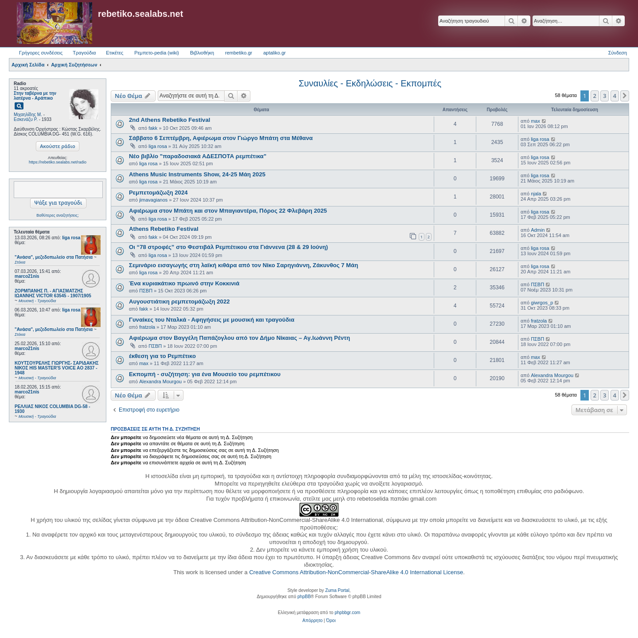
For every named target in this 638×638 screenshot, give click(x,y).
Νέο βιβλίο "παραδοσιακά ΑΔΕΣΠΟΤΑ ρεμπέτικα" (197, 156)
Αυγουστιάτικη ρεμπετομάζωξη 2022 (179, 301)
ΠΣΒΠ (145, 290)
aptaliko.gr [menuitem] (274, 52)
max (535, 121)
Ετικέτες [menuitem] (114, 52)
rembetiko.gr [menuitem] (238, 52)
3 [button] (604, 96)
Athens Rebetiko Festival (163, 229)
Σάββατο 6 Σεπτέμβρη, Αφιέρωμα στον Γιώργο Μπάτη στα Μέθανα (221, 138)
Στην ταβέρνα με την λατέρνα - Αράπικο (35, 96)
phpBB (304, 596)
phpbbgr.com (347, 612)
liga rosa (71, 237)
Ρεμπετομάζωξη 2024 (158, 192)
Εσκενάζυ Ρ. (26, 119)
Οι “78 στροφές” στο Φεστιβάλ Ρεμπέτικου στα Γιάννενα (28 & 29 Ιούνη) (228, 247)
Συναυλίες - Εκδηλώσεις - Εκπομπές (370, 83)
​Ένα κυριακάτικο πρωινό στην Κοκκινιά (184, 283)
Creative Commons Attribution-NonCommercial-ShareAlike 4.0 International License (356, 572)
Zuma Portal (337, 590)
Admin (538, 230)
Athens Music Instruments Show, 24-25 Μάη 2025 (197, 174)
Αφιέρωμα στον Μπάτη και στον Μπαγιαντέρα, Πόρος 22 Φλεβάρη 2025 (228, 210)
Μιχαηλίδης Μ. (28, 114)
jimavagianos (153, 199)
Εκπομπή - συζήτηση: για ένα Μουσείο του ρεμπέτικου (204, 374)
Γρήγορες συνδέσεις (40, 52)
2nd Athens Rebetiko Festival (169, 120)
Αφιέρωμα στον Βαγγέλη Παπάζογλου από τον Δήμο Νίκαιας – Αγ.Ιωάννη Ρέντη (239, 338)
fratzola (147, 327)
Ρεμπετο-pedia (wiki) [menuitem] (156, 52)
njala (536, 193)
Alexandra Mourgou (160, 381)
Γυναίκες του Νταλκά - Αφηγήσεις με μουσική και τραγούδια (211, 319)
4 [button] (614, 96)
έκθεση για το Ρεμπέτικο (162, 356)
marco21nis (27, 276)
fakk (152, 128)
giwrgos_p (542, 302)
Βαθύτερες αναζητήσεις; (57, 215)
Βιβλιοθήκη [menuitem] (202, 52)
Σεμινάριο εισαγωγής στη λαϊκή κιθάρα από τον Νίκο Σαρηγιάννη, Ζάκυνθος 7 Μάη (243, 265)
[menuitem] (313, 621)
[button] (624, 95)
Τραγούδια (84, 52)
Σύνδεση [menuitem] (617, 52)
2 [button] (594, 96)
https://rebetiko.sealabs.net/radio (57, 162)
